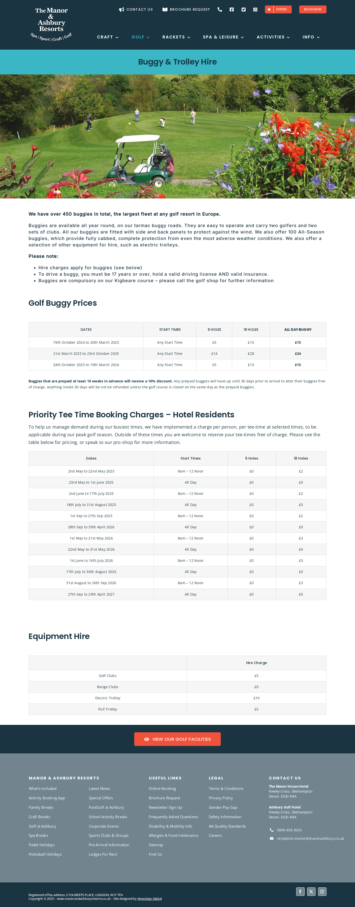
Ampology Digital (149, 898)
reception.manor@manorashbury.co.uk (310, 838)
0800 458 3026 (289, 830)
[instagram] (322, 891)
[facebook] (300, 891)
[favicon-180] (51, 4)
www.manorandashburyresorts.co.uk (83, 898)
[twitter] (311, 891)
